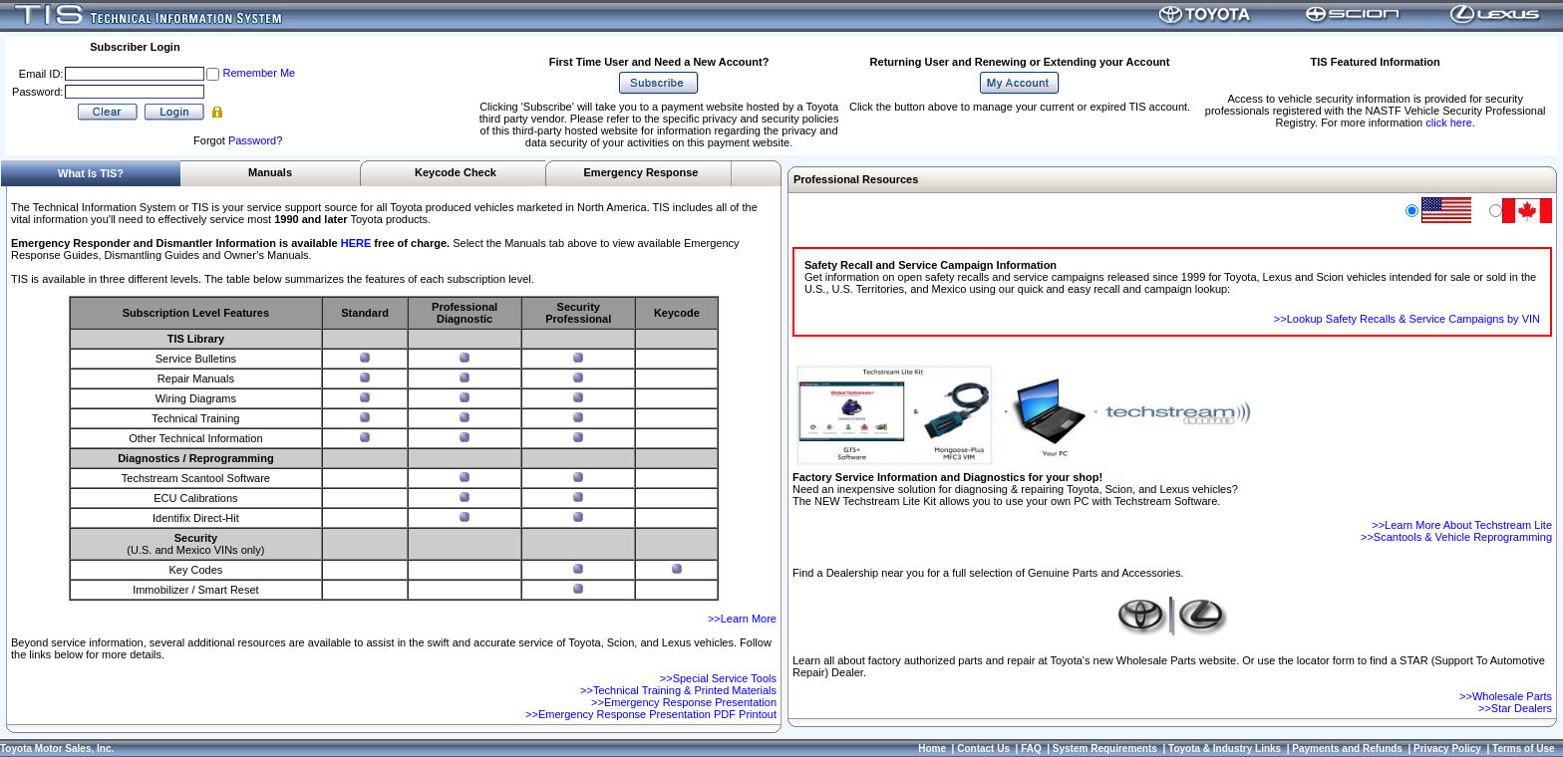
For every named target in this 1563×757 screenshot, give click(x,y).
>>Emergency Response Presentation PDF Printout (651, 714)
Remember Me (258, 73)
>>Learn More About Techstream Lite (1462, 525)
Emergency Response (641, 172)
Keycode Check (455, 172)
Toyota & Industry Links (1224, 748)
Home (932, 748)
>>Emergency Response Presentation (684, 702)
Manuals (270, 172)
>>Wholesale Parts (1505, 696)
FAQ (1031, 748)
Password (252, 140)
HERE (356, 243)
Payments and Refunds (1347, 748)
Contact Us (983, 748)
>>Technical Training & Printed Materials (678, 690)
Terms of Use (1523, 748)
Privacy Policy (1447, 748)
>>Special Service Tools (718, 678)
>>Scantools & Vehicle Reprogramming (1456, 537)
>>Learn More (742, 619)
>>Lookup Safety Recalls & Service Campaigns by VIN (1407, 319)
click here (1448, 122)
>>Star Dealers (1515, 708)
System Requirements (1105, 748)
